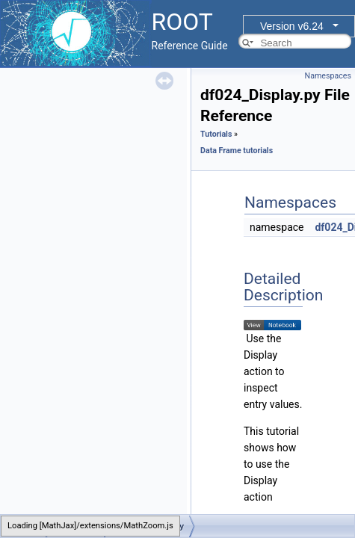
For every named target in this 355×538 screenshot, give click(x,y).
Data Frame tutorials (236, 150)
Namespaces (328, 76)
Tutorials (216, 134)
